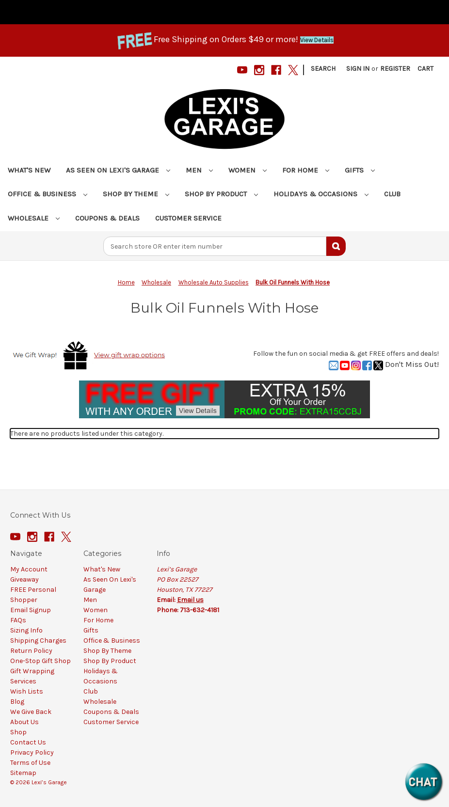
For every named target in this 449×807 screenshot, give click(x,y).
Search (323, 68)
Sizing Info (26, 630)
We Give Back (30, 712)
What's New (29, 170)
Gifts (360, 170)
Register (395, 68)
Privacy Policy (32, 752)
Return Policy (31, 651)
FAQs (18, 620)
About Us (24, 722)
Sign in (357, 68)
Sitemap (23, 773)
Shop (18, 732)
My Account (29, 569)
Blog (17, 701)
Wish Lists (26, 691)
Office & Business (47, 194)
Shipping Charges (38, 640)
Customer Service (188, 218)
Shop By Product (221, 194)
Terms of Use (30, 763)
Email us (190, 600)
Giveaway (24, 579)
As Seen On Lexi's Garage (118, 170)
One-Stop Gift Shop (40, 661)
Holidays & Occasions (321, 194)
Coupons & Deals (107, 218)
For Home (305, 170)
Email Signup (30, 610)
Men (199, 170)
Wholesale (34, 218)
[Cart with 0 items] (425, 68)
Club (392, 194)
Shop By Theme (136, 194)
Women (247, 170)
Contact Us (28, 742)
